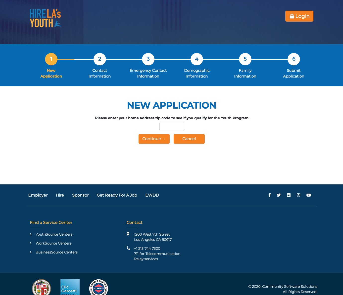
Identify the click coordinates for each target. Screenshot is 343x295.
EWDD (152, 195)
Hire (60, 195)
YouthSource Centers (54, 234)
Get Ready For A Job (117, 195)
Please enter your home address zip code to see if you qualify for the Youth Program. (172, 118)
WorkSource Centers (53, 243)
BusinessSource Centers (57, 252)
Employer (38, 195)
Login (299, 16)
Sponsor (80, 195)
